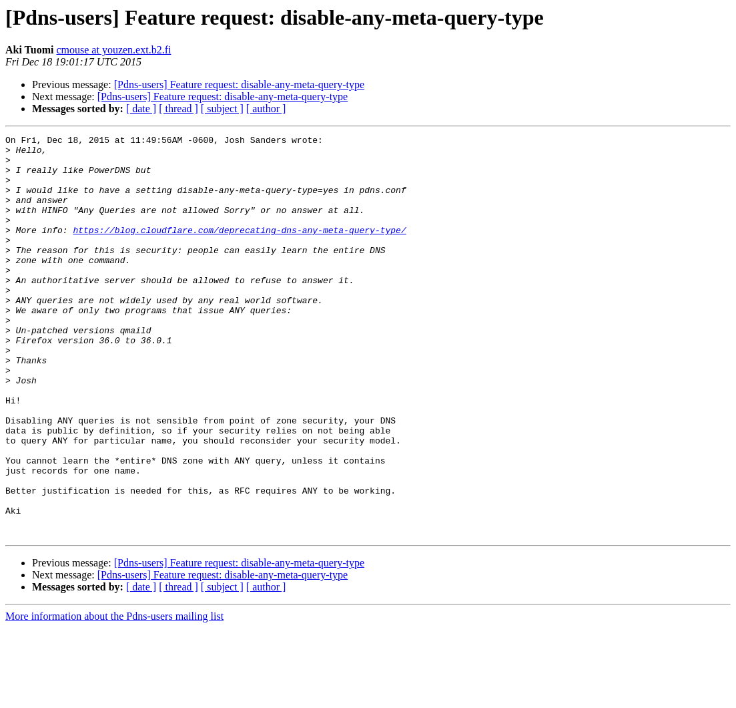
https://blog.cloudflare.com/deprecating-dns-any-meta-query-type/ (239, 250)
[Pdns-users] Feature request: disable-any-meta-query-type (239, 84)
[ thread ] (178, 108)
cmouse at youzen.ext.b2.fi (113, 49)
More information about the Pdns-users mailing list (114, 696)
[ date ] (141, 108)
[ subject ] (222, 108)
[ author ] (266, 108)
